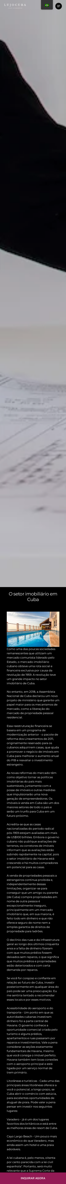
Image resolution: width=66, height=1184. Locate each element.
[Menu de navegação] (58, 6)
